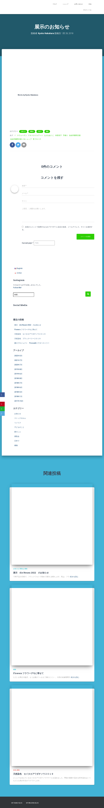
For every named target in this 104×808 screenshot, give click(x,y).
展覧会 (32, 131)
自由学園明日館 (75, 135)
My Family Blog (16, 803)
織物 (47, 131)
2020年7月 (18, 365)
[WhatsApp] (2, 408)
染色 (14, 770)
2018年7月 (18, 383)
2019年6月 (18, 374)
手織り (65, 135)
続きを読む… (74, 577)
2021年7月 (18, 360)
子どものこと (19, 427)
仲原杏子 (58, 135)
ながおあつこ (49, 135)
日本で (40, 131)
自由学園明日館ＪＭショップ (21, 139)
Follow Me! (17, 288)
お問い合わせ (78, 4)
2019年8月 (18, 369)
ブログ (55, 4)
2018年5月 (18, 392)
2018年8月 (18, 378)
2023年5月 (18, 356)
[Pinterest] (2, 404)
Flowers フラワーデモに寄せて (25, 329)
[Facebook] (2, 394)
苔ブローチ (37, 139)
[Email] (2, 413)
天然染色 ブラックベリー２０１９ (27, 338)
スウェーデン (22, 135)
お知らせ (23, 131)
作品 (90, 4)
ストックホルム (20, 418)
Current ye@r (27, 243)
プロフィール (87, 10)
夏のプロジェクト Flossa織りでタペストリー (31, 343)
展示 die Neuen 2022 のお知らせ (27, 325)
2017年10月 (18, 401)
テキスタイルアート (35, 135)
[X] (2, 399)
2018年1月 (18, 396)
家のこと (17, 432)
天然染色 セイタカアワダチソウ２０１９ (30, 334)
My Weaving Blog (32, 803)
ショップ (65, 4)
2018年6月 (18, 387)
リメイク (17, 423)
